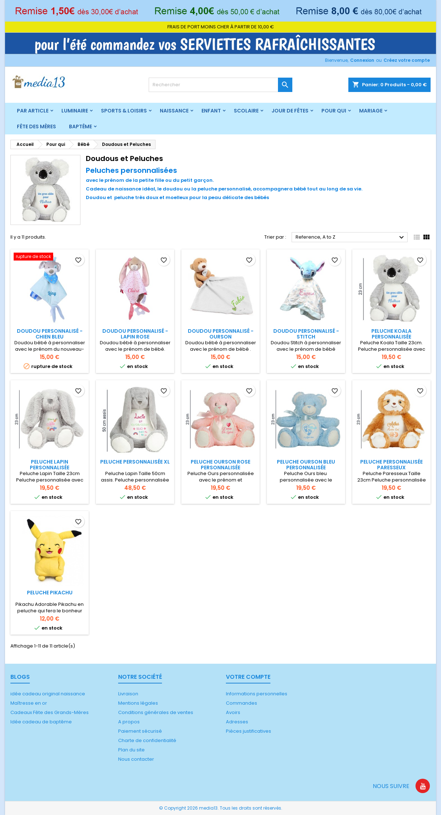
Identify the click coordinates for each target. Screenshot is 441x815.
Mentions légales (138, 703)
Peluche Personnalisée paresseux (391, 464)
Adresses (237, 721)
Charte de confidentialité (147, 740)
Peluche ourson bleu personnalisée (306, 464)
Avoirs (233, 712)
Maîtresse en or (28, 703)
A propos (129, 721)
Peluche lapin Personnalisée (49, 464)
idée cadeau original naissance (47, 693)
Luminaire (74, 110)
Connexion (362, 60)
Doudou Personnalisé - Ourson (221, 333)
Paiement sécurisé (140, 731)
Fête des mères (36, 126)
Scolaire (246, 110)
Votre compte (248, 677)
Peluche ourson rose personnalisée (220, 464)
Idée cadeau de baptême (41, 721)
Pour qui (333, 110)
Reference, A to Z (351, 237)
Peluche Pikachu (50, 592)
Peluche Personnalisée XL (135, 461)
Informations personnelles (256, 693)
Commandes (241, 703)
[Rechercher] (220, 85)
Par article (32, 110)
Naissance (174, 110)
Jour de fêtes (289, 110)
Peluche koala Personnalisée (391, 333)
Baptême (80, 126)
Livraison (128, 693)
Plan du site (131, 749)
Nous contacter (136, 759)
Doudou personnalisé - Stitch (306, 333)
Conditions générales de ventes (155, 712)
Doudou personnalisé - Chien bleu (50, 333)
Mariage (370, 110)
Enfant (211, 110)
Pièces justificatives (248, 731)
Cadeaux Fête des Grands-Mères (49, 712)
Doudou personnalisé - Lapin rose (135, 333)
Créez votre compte (407, 60)
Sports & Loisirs (124, 110)
